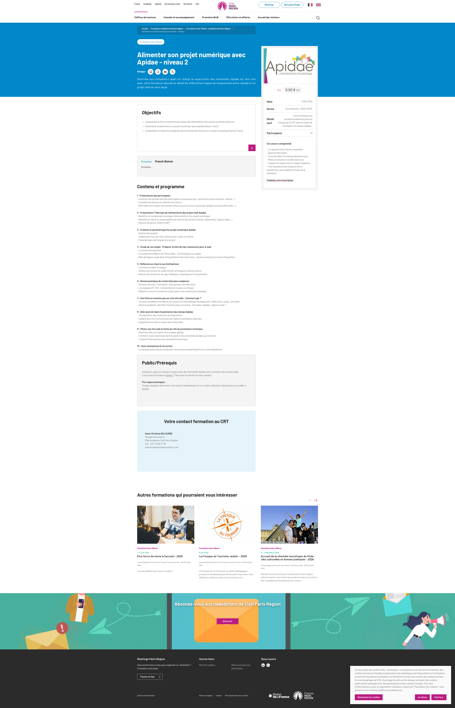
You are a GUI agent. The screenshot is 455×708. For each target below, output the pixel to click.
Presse (137, 4)
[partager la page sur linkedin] (165, 72)
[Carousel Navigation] (313, 500)
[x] (268, 665)
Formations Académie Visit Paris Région (167, 29)
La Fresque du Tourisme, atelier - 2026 (223, 556)
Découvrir (227, 621)
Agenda (158, 4)
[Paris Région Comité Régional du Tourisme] (227, 5)
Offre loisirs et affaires (238, 17)
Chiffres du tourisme (145, 17)
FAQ (197, 4)
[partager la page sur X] (172, 72)
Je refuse (422, 697)
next (315, 500)
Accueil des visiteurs (269, 17)
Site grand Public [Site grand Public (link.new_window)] (292, 4)
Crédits (219, 695)
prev (310, 500)
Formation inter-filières (151, 41)
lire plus (224, 148)
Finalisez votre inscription (280, 180)
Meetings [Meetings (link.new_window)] (269, 4)
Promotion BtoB (210, 17)
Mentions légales (205, 695)
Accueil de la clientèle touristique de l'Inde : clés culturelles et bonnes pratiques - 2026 (288, 558)
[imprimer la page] (150, 72)
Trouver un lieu (147, 677)
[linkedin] (263, 665)
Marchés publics (207, 665)
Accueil (145, 29)
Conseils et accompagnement (179, 17)
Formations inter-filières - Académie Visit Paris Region (209, 29)
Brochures (188, 4)
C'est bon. (439, 697)
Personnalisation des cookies (236, 695)
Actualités (147, 4)
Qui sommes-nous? (172, 4)
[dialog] (400, 685)
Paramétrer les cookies (369, 697)
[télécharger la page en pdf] (158, 72)
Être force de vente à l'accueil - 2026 (160, 556)
